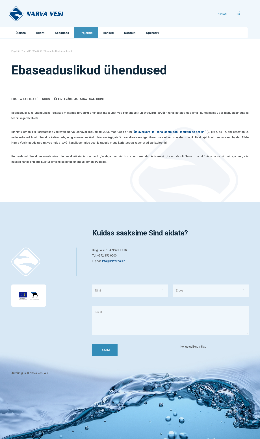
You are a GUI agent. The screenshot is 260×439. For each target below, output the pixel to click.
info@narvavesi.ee (113, 261)
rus (232, 13)
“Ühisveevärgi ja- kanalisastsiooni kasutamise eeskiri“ (169, 132)
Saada (104, 350)
